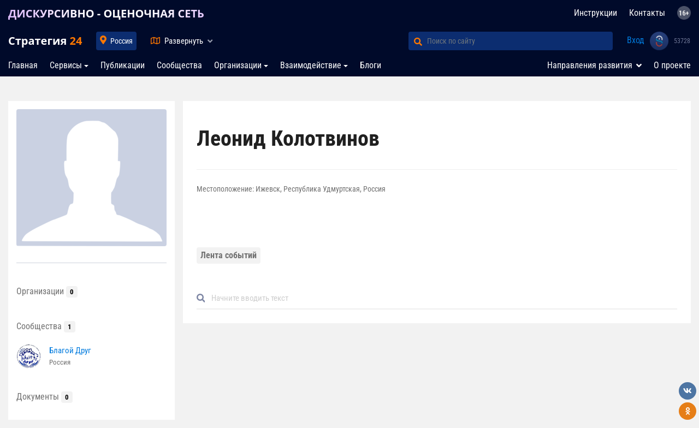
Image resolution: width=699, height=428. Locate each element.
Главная (23, 65)
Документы (44, 396)
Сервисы (66, 65)
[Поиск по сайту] (520, 41)
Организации (238, 65)
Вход (635, 40)
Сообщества (179, 65)
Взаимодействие (310, 65)
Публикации (122, 65)
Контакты (647, 13)
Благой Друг (70, 350)
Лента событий (228, 255)
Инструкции (595, 13)
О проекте (672, 65)
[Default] (441, 298)
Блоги (370, 65)
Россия (121, 41)
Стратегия (45, 40)
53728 (682, 41)
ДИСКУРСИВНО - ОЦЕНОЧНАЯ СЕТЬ (106, 13)
